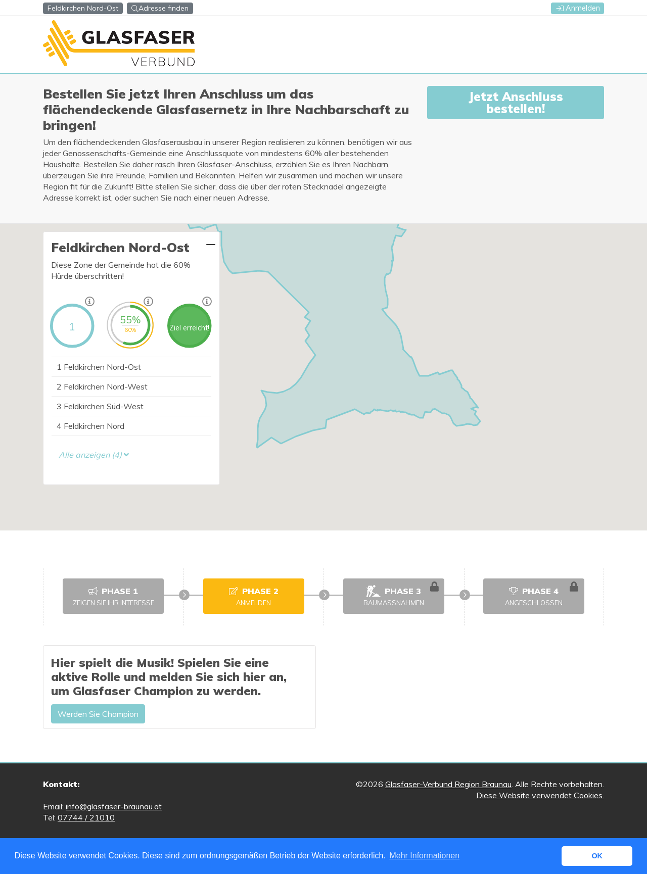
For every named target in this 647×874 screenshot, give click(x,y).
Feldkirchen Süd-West (100, 406)
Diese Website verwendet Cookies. (540, 795)
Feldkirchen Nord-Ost (99, 367)
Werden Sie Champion (98, 714)
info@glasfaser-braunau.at (114, 806)
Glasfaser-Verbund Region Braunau (448, 784)
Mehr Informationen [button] (424, 855)
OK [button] (597, 856)
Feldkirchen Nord (90, 426)
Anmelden (578, 8)
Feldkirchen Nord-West (102, 386)
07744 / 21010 (86, 817)
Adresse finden (160, 8)
